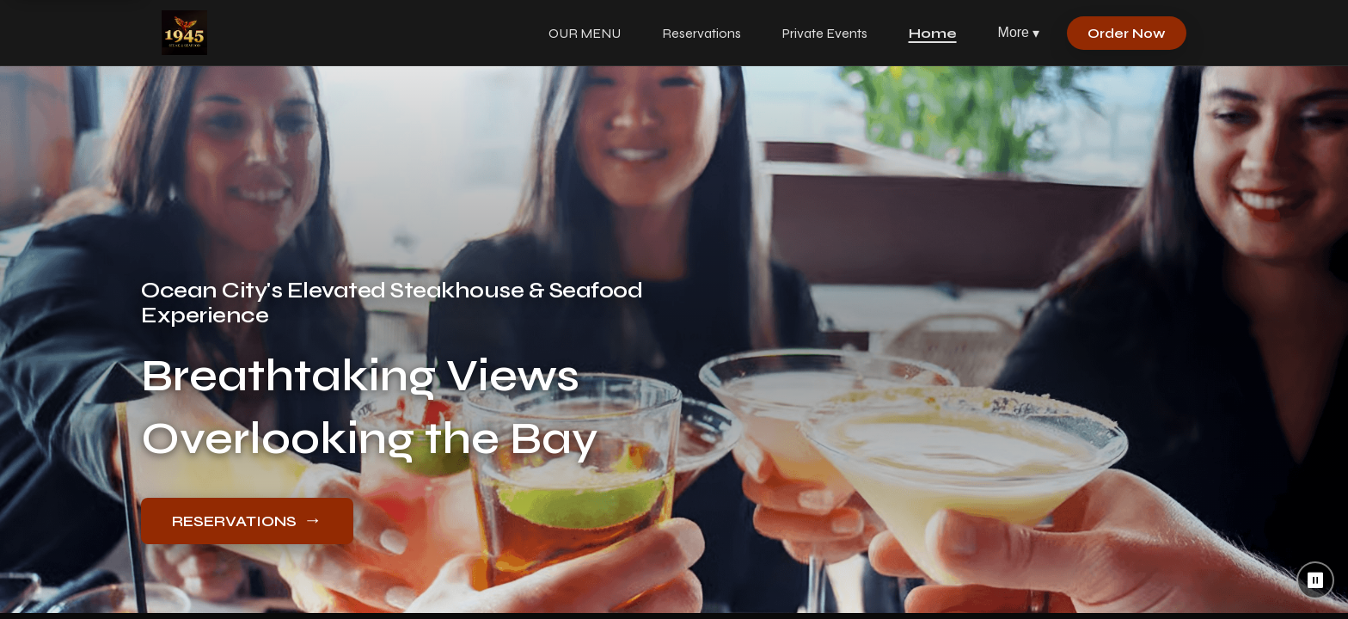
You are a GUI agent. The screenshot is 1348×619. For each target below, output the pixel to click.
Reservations (701, 33)
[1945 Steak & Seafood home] (184, 32)
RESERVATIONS (247, 520)
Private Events (824, 33)
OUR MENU (584, 33)
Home (933, 33)
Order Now (1127, 33)
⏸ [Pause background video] (1316, 580)
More (1018, 33)
